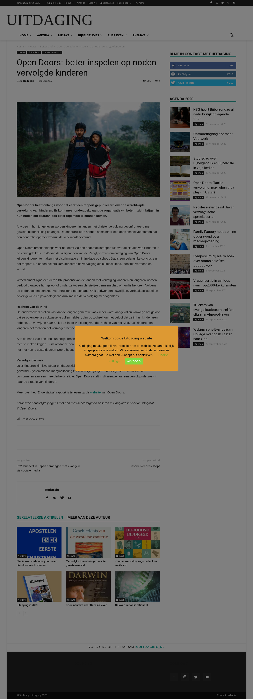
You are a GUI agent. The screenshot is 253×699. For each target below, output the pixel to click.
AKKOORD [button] (133, 361)
